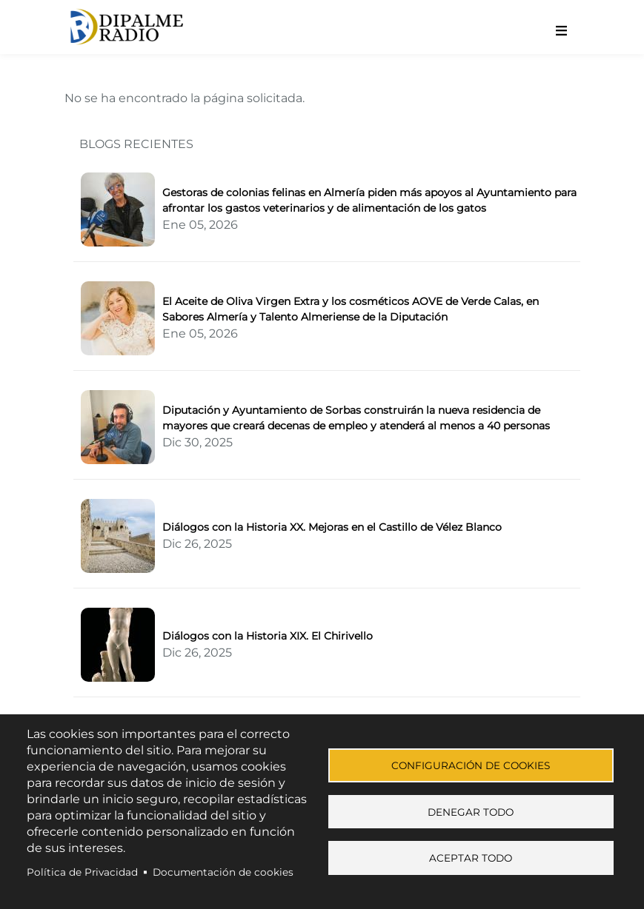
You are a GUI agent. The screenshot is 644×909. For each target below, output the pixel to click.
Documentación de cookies (223, 872)
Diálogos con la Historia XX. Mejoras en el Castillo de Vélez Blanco (332, 527)
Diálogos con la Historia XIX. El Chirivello (267, 636)
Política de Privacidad (82, 872)
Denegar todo (471, 812)
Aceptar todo (470, 860)
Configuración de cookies (470, 764)
